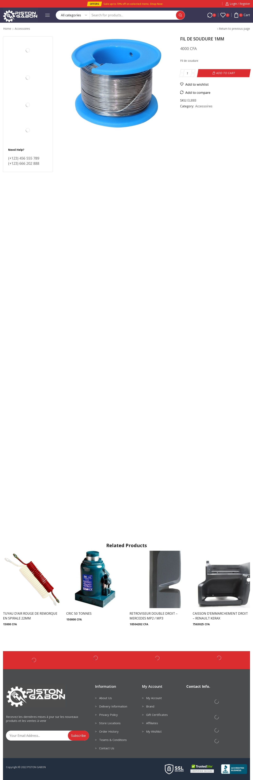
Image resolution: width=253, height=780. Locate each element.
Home (7, 28)
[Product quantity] (187, 73)
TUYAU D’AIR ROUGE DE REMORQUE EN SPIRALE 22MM (30, 615)
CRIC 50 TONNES (79, 613)
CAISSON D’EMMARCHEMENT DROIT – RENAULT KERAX (220, 615)
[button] (94, 4)
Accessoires (22, 28)
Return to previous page (234, 28)
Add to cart (225, 73)
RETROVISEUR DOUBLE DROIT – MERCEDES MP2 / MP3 (154, 615)
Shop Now (156, 4)
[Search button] (180, 15)
